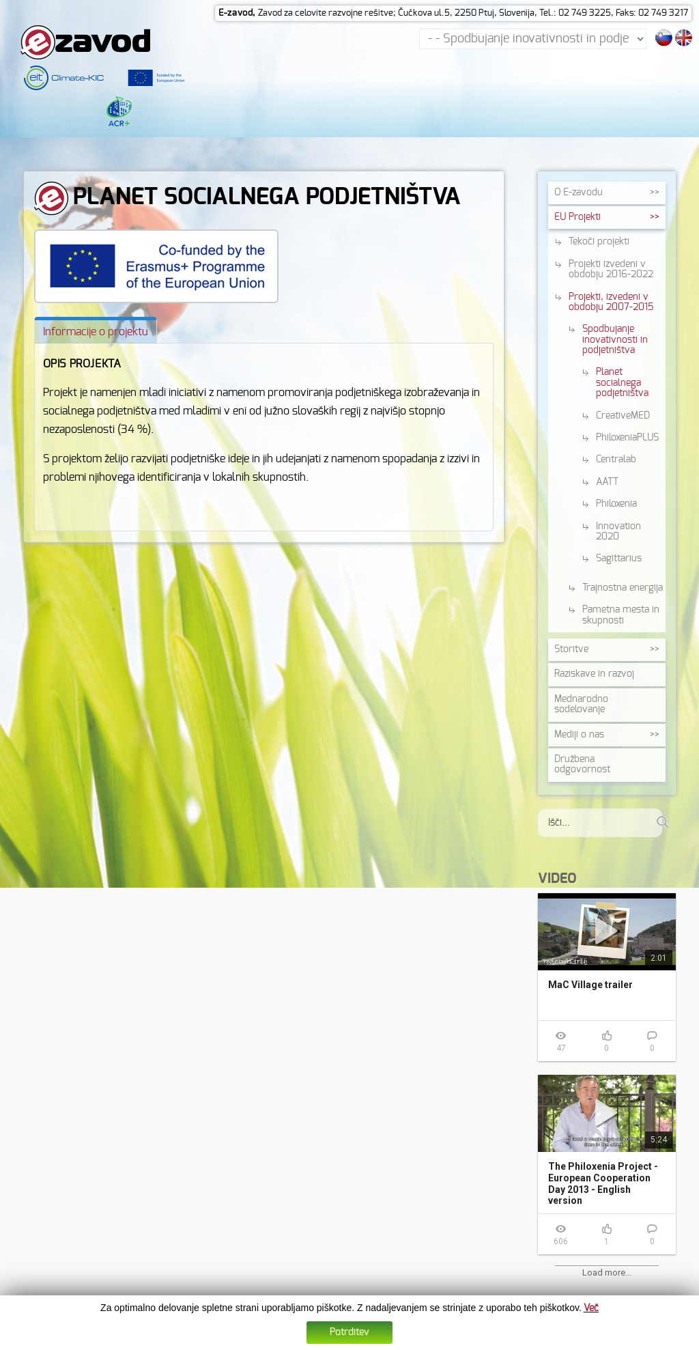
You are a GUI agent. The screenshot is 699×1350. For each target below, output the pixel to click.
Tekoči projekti (599, 245)
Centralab (616, 463)
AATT (607, 485)
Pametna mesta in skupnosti (620, 618)
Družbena (582, 767)
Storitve (571, 652)
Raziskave (594, 677)
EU (577, 220)
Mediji (579, 737)
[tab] (95, 333)
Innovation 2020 (618, 534)
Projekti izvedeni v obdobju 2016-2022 (611, 272)
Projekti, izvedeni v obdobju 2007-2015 (611, 305)
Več (591, 1309)
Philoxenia (616, 507)
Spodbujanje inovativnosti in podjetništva (615, 343)
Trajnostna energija (622, 590)
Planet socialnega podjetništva (622, 386)
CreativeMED (623, 418)
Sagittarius (619, 562)
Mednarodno (581, 707)
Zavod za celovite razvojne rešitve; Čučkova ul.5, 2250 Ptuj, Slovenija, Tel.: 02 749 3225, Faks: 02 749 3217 (473, 13)
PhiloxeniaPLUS (627, 440)
